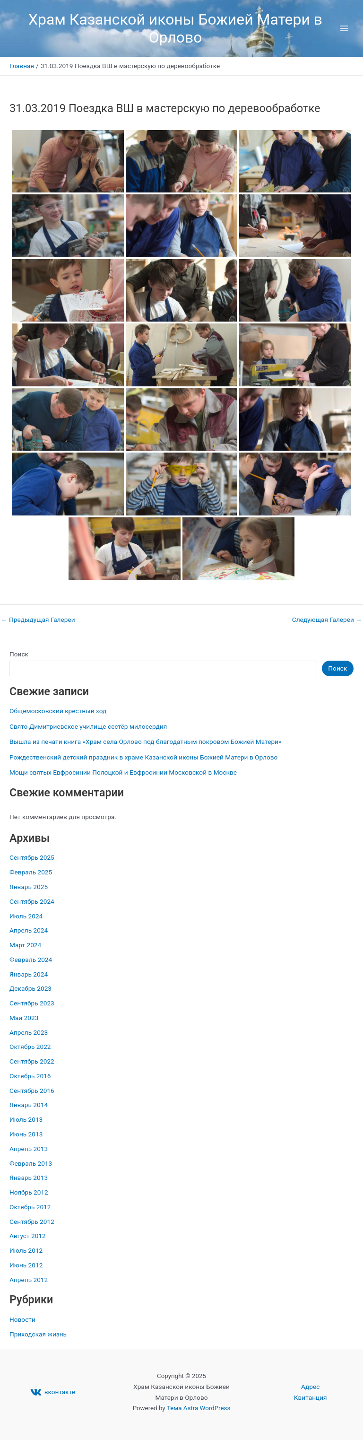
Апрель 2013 (28, 1148)
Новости (22, 1319)
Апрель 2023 (28, 1032)
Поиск (18, 654)
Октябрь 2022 (30, 1046)
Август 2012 (27, 1235)
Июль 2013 (26, 1119)
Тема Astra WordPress (198, 1408)
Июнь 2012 (26, 1265)
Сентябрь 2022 (31, 1061)
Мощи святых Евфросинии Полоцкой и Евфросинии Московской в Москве (123, 772)
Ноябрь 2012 (28, 1192)
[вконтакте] (52, 1392)
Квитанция (310, 1397)
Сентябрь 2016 (31, 1090)
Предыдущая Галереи (38, 620)
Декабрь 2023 (30, 988)
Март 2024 (25, 945)
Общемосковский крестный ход (57, 711)
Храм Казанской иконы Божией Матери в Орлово (175, 28)
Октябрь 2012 (30, 1207)
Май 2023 (23, 1017)
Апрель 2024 (28, 930)
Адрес (310, 1386)
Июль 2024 (26, 916)
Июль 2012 (26, 1250)
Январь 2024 (28, 974)
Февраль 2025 (30, 872)
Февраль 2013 (30, 1163)
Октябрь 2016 (30, 1076)
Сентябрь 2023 (31, 1003)
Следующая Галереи (327, 620)
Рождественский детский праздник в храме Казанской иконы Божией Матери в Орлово (143, 757)
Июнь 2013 (26, 1134)
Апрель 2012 (28, 1279)
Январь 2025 (28, 886)
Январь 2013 (28, 1177)
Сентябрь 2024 (31, 901)
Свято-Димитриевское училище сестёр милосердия (88, 726)
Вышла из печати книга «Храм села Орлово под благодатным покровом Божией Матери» (145, 741)
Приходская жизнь (38, 1334)
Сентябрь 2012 (31, 1221)
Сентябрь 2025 (31, 857)
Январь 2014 (28, 1104)
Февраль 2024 (30, 959)
